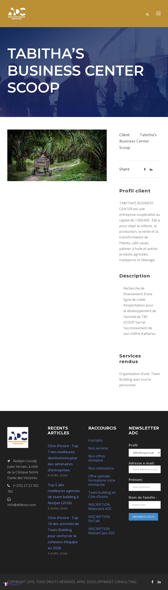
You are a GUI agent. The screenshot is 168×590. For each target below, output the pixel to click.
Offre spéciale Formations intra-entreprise (102, 480)
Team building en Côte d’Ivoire (102, 494)
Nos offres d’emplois (96, 458)
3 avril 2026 (57, 553)
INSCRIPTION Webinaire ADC (100, 506)
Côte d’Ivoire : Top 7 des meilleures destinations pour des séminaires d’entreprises (63, 457)
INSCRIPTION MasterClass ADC (101, 530)
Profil (133, 445)
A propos (95, 440)
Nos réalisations (101, 468)
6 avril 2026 (57, 475)
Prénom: (136, 479)
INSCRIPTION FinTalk (99, 518)
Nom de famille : (143, 497)
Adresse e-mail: (145, 467)
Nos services (98, 448)
